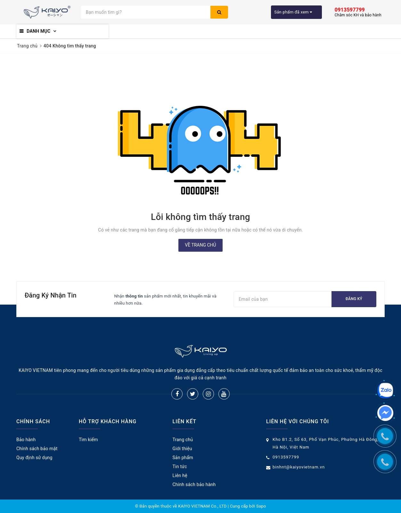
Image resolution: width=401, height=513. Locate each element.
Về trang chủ (200, 245)
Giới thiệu (182, 448)
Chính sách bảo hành (194, 484)
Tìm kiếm (88, 439)
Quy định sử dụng (34, 457)
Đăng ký (354, 299)
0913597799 (286, 457)
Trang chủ (183, 439)
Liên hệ (180, 475)
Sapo (261, 506)
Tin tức (180, 466)
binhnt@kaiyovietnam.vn (299, 467)
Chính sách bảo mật (36, 448)
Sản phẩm (183, 457)
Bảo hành (26, 439)
